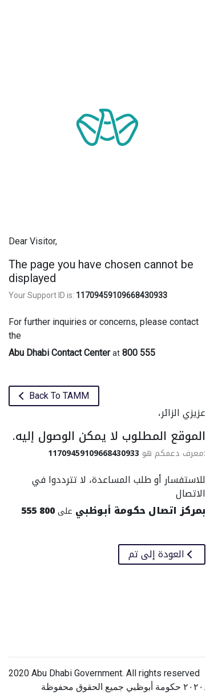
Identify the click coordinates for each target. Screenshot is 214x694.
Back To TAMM (58, 395)
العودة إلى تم (157, 554)
